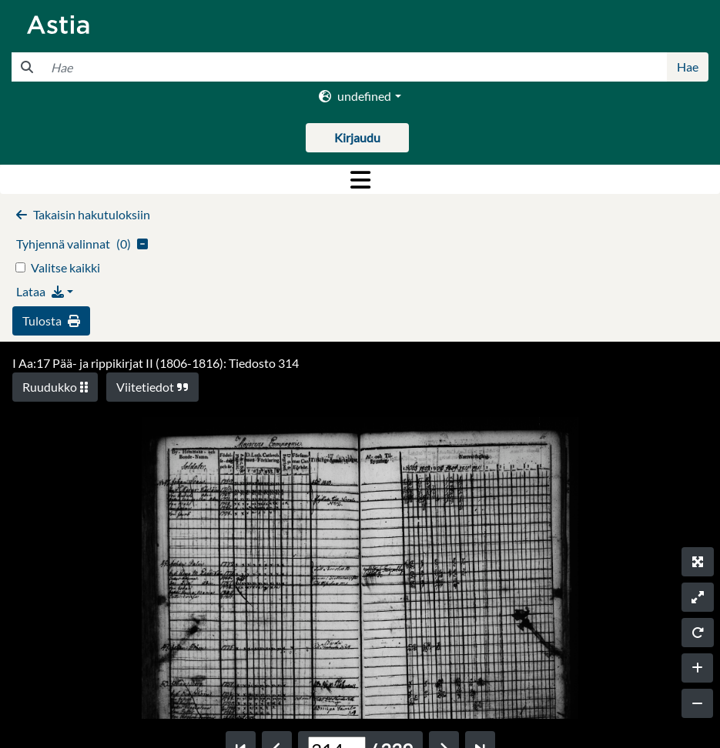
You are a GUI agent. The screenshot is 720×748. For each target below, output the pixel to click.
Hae (687, 66)
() (82, 243)
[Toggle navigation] (360, 179)
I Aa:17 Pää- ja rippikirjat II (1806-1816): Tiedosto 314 (155, 363)
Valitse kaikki (65, 267)
